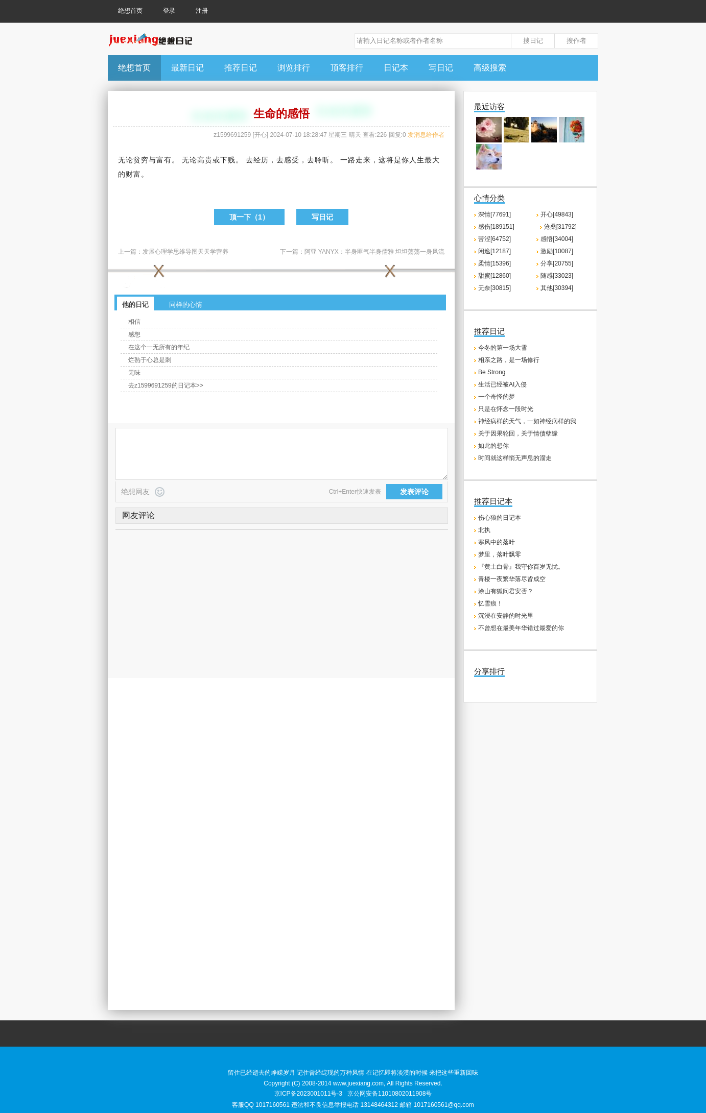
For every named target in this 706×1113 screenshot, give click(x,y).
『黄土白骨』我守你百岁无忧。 (521, 566)
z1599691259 (232, 134)
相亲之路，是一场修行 (508, 360)
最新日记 (187, 67)
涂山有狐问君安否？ (505, 591)
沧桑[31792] (560, 226)
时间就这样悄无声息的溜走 (515, 458)
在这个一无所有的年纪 (159, 347)
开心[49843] (556, 214)
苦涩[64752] (494, 239)
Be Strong (491, 372)
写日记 (441, 67)
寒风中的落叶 (496, 542)
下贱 (228, 160)
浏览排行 (293, 67)
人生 (417, 160)
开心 (260, 134)
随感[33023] (556, 275)
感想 (134, 334)
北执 (484, 530)
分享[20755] (556, 263)
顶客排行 (347, 67)
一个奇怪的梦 (496, 396)
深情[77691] (494, 214)
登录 (169, 10)
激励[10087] (556, 251)
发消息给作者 (426, 134)
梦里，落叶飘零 (499, 554)
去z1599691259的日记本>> (165, 385)
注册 (202, 10)
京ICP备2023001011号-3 (308, 1093)
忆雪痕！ (490, 603)
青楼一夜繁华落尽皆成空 (512, 579)
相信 (134, 321)
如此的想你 (493, 445)
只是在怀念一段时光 (505, 409)
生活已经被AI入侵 (502, 384)
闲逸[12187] (494, 251)
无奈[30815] (494, 288)
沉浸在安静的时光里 (505, 615)
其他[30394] (556, 288)
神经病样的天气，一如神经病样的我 (527, 421)
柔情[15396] (494, 263)
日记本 (396, 67)
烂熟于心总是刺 (149, 360)
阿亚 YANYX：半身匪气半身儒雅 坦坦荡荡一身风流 (374, 251)
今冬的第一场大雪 (502, 347)
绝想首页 (130, 10)
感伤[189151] (496, 226)
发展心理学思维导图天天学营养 (185, 251)
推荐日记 (240, 67)
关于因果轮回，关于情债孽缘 (518, 433)
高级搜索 (490, 67)
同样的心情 (185, 304)
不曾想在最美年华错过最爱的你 (521, 628)
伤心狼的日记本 (499, 517)
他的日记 (135, 304)
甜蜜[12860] (494, 275)
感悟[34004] (556, 239)
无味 (134, 372)
